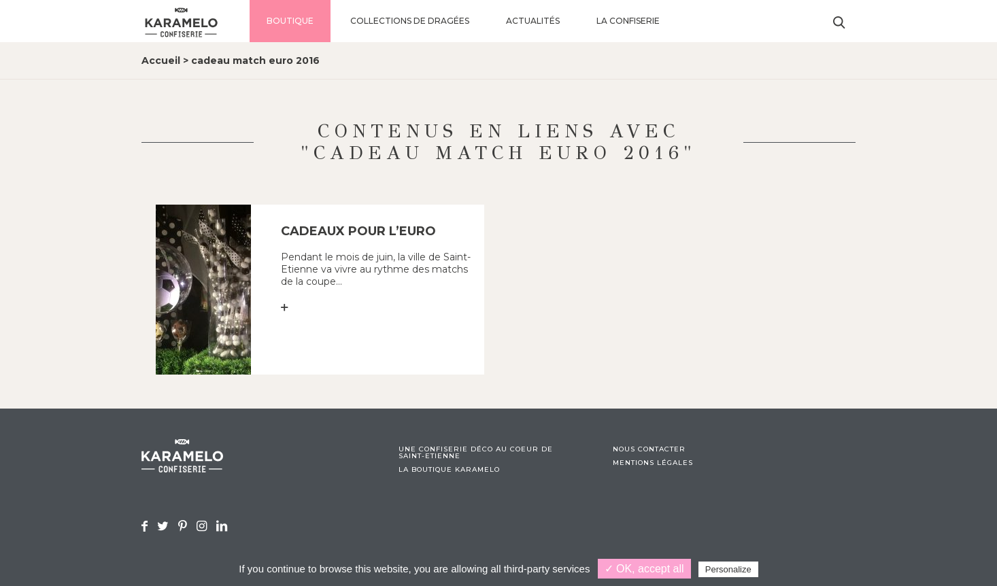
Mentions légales (653, 463)
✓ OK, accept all (644, 568)
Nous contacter (649, 449)
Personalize (728, 569)
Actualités (533, 21)
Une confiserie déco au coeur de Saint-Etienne (476, 453)
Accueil (160, 60)
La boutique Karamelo (449, 469)
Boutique (290, 21)
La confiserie (628, 21)
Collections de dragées (409, 21)
